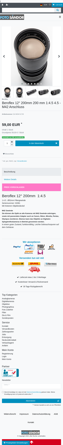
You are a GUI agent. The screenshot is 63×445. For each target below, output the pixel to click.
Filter (4, 312)
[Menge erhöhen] (11, 141)
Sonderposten (7, 318)
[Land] (41, 5)
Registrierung (7, 354)
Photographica (8, 307)
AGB (56, 414)
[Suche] (57, 10)
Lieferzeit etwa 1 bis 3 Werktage (33, 277)
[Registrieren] (7, 5)
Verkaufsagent (8, 343)
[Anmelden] (3, 5)
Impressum (24, 414)
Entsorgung (6, 337)
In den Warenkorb (43, 143)
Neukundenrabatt (9, 340)
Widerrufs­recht (10, 414)
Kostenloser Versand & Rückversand (33, 282)
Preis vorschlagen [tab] (14, 187)
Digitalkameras (8, 301)
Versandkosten (22, 161)
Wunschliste (8, 154)
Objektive (6, 304)
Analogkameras (8, 299)
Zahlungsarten (8, 332)
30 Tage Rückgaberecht (33, 286)
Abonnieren (42, 401)
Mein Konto (6, 359)
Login (4, 356)
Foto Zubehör (7, 310)
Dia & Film (6, 315)
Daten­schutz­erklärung (41, 414)
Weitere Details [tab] (10, 179)
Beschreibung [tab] (9, 172)
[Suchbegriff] (28, 10)
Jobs (4, 334)
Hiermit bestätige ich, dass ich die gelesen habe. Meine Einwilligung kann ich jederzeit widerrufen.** (29, 393)
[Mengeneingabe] (7, 143)
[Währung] (45, 5)
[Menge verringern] (11, 144)
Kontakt (5, 326)
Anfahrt (5, 346)
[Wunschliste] (50, 5)
